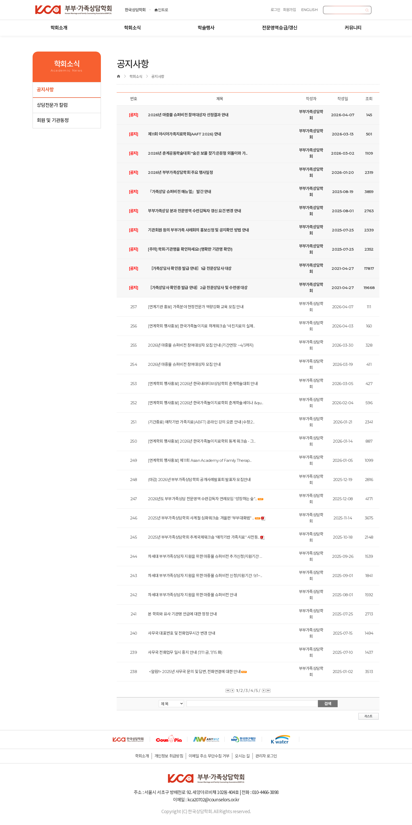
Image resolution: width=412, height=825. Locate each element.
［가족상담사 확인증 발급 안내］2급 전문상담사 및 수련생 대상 (198, 287)
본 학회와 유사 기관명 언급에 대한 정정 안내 (182, 613)
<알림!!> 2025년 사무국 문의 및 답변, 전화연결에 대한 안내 (194, 671)
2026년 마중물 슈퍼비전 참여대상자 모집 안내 (184, 364)
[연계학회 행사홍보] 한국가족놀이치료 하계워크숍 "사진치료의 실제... (201, 325)
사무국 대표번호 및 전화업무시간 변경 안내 (181, 633)
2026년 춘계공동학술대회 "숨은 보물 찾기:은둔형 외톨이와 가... (197, 153)
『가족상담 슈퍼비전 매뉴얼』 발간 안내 (179, 191)
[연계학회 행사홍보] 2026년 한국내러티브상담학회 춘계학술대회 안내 (203, 383)
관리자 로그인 (266, 755)
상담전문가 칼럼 (52, 105)
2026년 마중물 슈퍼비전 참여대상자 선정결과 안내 (188, 114)
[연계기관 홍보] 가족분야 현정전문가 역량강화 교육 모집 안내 (195, 306)
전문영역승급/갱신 (279, 28)
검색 (327, 703)
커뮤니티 (353, 28)
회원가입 (289, 9)
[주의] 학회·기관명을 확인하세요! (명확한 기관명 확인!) (190, 249)
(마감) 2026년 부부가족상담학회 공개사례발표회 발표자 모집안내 (199, 479)
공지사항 (45, 90)
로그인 (275, 9)
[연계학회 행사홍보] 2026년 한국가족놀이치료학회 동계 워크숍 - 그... (201, 441)
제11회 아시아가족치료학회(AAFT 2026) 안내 (184, 133)
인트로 (161, 9)
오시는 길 (242, 755)
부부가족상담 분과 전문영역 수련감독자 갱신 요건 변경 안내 (194, 210)
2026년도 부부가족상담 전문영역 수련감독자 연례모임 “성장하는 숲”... (202, 498)
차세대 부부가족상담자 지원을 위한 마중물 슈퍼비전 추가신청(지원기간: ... (205, 556)
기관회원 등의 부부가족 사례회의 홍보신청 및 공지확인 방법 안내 (198, 229)
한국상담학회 (135, 9)
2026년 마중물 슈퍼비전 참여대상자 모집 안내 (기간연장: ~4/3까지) (201, 345)
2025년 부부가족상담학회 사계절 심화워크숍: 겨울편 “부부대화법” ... (201, 517)
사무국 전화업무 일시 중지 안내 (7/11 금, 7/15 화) (185, 652)
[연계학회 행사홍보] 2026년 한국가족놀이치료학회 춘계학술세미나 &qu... (205, 402)
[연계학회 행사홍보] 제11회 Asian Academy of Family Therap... (199, 460)
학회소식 (132, 28)
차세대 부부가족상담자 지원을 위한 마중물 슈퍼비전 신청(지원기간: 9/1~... (205, 575)
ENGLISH (309, 9)
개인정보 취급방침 (168, 755)
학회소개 (58, 28)
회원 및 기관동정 (53, 120)
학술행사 (206, 28)
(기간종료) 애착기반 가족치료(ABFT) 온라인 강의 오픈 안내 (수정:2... (201, 421)
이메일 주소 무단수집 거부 (209, 755)
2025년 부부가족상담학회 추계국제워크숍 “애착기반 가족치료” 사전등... (203, 537)
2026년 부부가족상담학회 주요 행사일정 (180, 172)
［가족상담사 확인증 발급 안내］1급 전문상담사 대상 (189, 268)
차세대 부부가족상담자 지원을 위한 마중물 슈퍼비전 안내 (192, 594)
